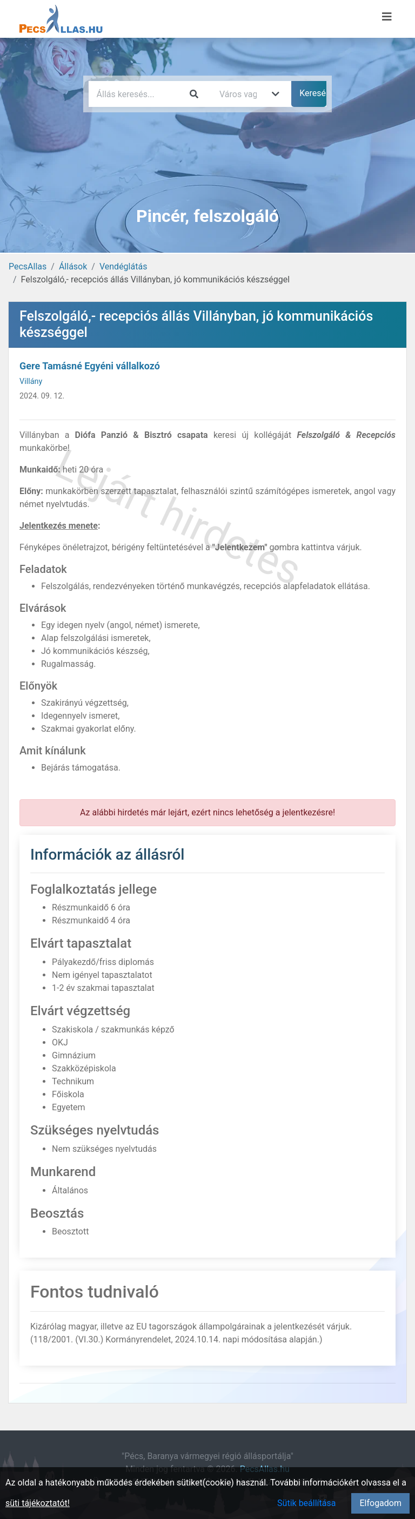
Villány (30, 381)
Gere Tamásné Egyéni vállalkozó (89, 366)
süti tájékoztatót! (37, 1503)
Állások (73, 266)
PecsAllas (27, 266)
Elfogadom (380, 1503)
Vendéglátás (123, 266)
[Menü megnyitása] (387, 17)
